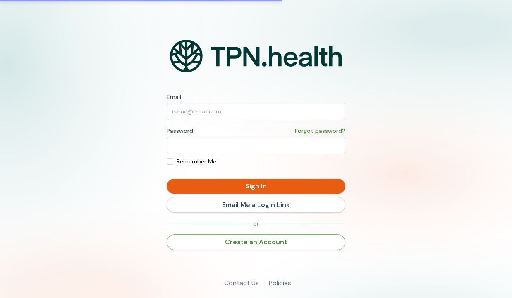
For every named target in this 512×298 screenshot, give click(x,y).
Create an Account (256, 242)
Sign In (256, 186)
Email (174, 97)
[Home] (256, 56)
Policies (280, 283)
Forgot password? (320, 131)
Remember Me (196, 161)
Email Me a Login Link (256, 204)
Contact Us (241, 283)
